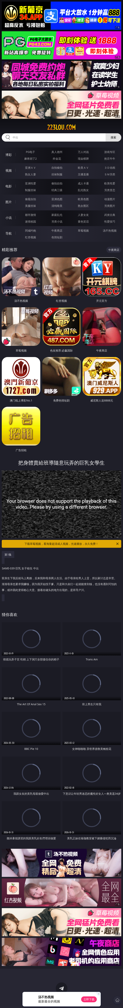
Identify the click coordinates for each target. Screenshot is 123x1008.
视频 (8, 170)
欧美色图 (83, 199)
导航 (8, 233)
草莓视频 (83, 230)
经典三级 (56, 190)
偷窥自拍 (30, 199)
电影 (8, 186)
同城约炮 (30, 230)
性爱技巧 (109, 221)
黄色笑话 (83, 221)
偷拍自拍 (56, 183)
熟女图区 (83, 206)
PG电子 (30, 152)
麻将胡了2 (30, 158)
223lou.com (61, 127)
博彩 (8, 155)
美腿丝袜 (30, 206)
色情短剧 (56, 237)
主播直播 (83, 174)
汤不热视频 (110, 230)
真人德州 (56, 152)
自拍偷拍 (56, 167)
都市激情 (30, 215)
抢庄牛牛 (109, 158)
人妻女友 (83, 215)
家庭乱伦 (56, 215)
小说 (8, 217)
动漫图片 (109, 199)
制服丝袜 (30, 190)
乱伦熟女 (83, 190)
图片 (8, 202)
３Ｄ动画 (109, 167)
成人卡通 (83, 183)
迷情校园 (30, 221)
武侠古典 (109, 215)
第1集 (8, 554)
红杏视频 (30, 237)
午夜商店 (56, 230)
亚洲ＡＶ (30, 167)
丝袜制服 (56, 174)
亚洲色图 (56, 199)
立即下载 (88, 999)
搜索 (113, 137)
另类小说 (56, 221)
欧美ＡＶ (83, 167)
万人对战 (83, 152)
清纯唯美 (56, 206)
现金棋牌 (83, 158)
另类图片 (109, 206)
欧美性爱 (109, 183)
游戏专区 (109, 152)
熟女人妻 (30, 174)
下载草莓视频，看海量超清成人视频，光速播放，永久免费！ (71, 543)
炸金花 (57, 158)
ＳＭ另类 (109, 174)
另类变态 (109, 190)
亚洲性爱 (30, 183)
